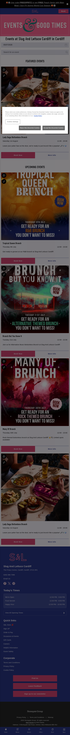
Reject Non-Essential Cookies (30, 128)
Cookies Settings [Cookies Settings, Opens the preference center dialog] (12, 121)
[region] (35, 120)
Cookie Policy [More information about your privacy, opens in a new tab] (38, 115)
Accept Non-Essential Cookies (53, 128)
